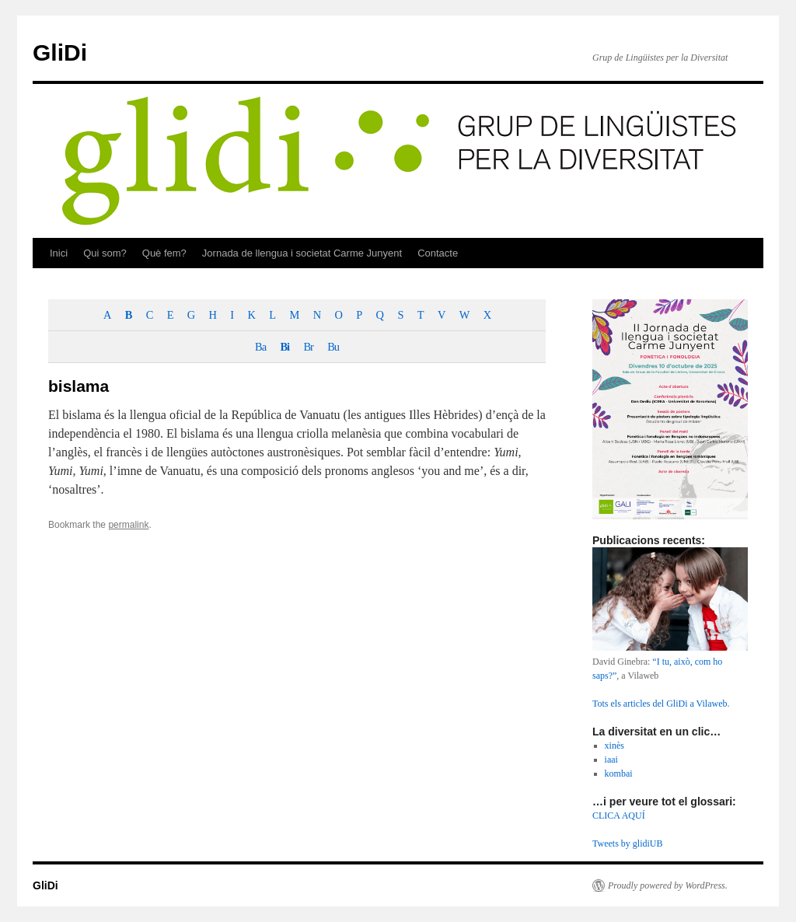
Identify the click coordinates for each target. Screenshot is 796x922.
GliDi (60, 52)
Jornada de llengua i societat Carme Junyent (302, 253)
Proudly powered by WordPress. (668, 885)
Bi (284, 347)
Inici (59, 253)
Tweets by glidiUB (627, 843)
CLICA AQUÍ (618, 815)
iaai (611, 759)
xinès (614, 745)
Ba (260, 347)
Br (307, 347)
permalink (128, 524)
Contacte (437, 253)
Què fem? (164, 253)
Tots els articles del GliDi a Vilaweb (660, 703)
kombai (619, 773)
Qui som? (105, 253)
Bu (333, 347)
